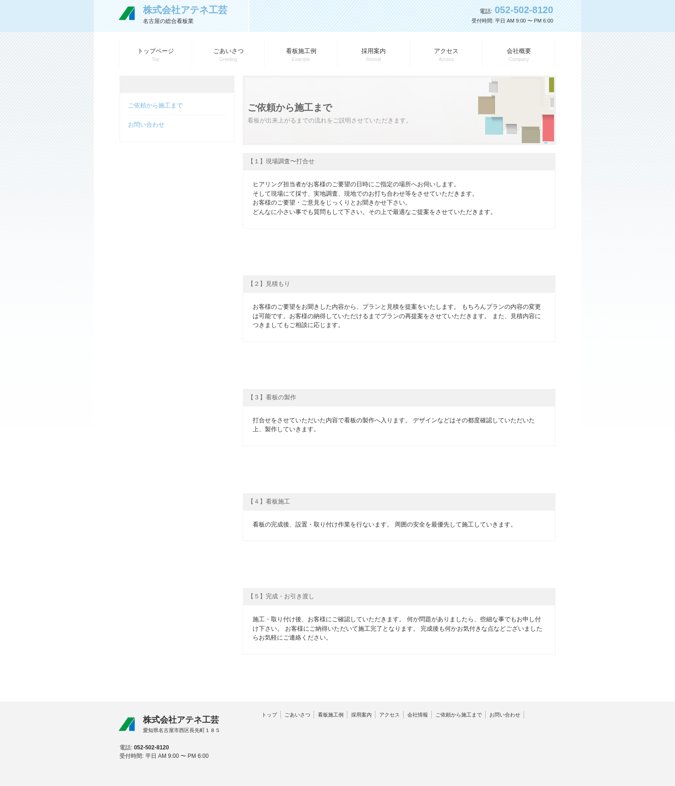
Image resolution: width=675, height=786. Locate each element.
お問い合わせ (146, 124)
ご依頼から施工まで (155, 105)
